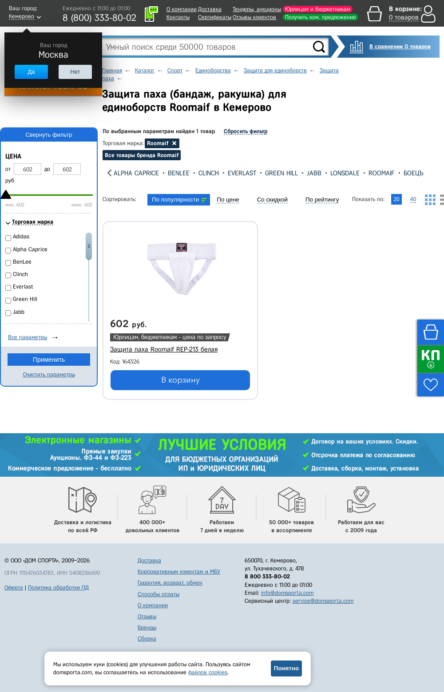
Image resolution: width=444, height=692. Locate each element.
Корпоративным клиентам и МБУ (179, 571)
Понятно (286, 668)
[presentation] (109, 173)
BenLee (179, 173)
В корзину (180, 380)
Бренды (147, 627)
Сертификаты (214, 17)
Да (31, 71)
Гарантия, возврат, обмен (170, 582)
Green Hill (281, 173)
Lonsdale (345, 173)
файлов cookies (207, 672)
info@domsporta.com (287, 593)
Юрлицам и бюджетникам (317, 9)
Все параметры (27, 337)
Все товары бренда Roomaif (141, 155)
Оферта (13, 587)
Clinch (208, 173)
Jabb (314, 173)
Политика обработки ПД (58, 587)
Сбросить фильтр (245, 131)
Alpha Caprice (136, 173)
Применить (49, 359)
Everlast (242, 173)
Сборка (147, 638)
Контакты (178, 17)
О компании (181, 9)
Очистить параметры (49, 374)
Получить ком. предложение (320, 17)
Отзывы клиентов (254, 17)
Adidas (21, 236)
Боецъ (414, 173)
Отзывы (147, 616)
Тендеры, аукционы (257, 9)
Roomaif (382, 173)
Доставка (210, 9)
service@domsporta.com (323, 601)
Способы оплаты (158, 594)
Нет (75, 71)
